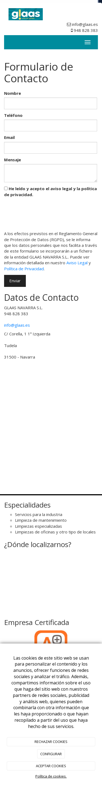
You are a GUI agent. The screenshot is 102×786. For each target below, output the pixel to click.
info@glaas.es (17, 325)
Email (9, 137)
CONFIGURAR (51, 753)
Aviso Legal (77, 262)
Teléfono (13, 115)
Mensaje (12, 159)
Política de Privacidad (24, 268)
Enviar (15, 280)
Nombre (12, 93)
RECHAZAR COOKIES (51, 741)
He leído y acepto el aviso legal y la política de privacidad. (50, 191)
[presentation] (45, 212)
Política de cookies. (51, 776)
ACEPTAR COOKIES (51, 765)
